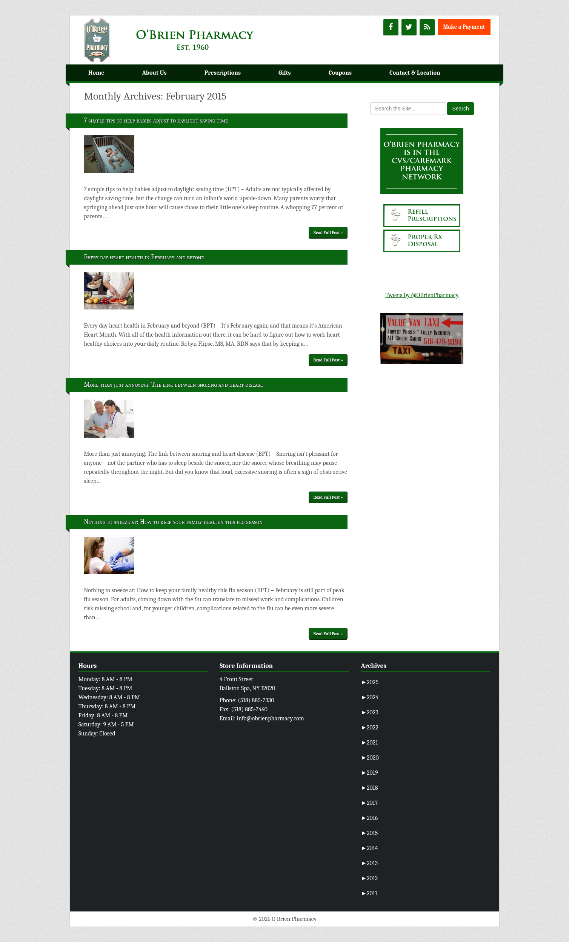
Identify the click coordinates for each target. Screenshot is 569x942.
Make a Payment (464, 26)
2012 (369, 878)
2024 (369, 697)
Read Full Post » (328, 232)
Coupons (340, 72)
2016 (369, 818)
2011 (369, 893)
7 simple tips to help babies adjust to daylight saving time (156, 120)
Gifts (284, 72)
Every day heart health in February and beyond (144, 257)
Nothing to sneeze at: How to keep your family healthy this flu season (173, 522)
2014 (369, 848)
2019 (369, 772)
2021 (369, 742)
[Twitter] (409, 27)
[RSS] (427, 27)
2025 (369, 682)
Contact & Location (414, 72)
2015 (369, 833)
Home (96, 72)
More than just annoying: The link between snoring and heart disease (173, 385)
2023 (369, 712)
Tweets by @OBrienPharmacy (421, 295)
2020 (370, 757)
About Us (154, 72)
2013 (369, 863)
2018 (369, 787)
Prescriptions (223, 72)
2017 (369, 803)
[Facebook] (390, 27)
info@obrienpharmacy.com (270, 718)
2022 (369, 727)
